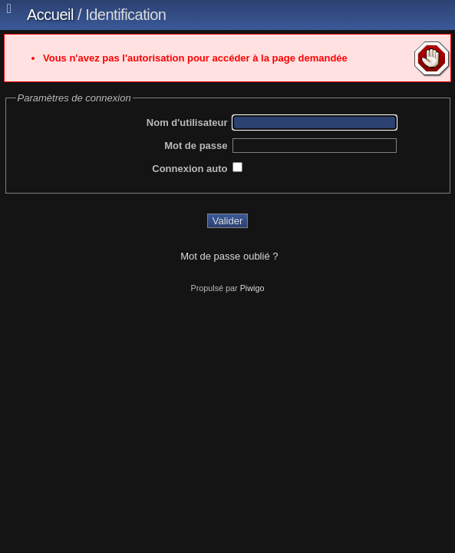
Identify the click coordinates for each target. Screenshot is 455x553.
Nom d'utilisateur (187, 122)
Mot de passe (195, 145)
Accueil (50, 14)
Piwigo (252, 288)
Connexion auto (189, 168)
